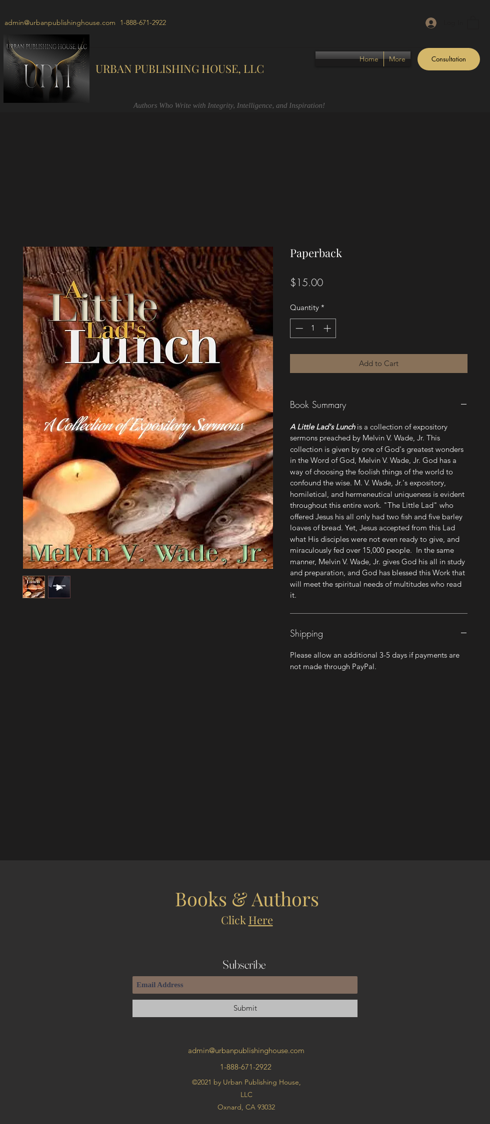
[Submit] (245, 1008)
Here (260, 919)
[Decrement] (298, 328)
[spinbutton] (313, 328)
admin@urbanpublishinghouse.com (60, 22)
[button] (473, 22)
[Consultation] (449, 59)
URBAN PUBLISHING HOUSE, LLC (180, 68)
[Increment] (328, 328)
